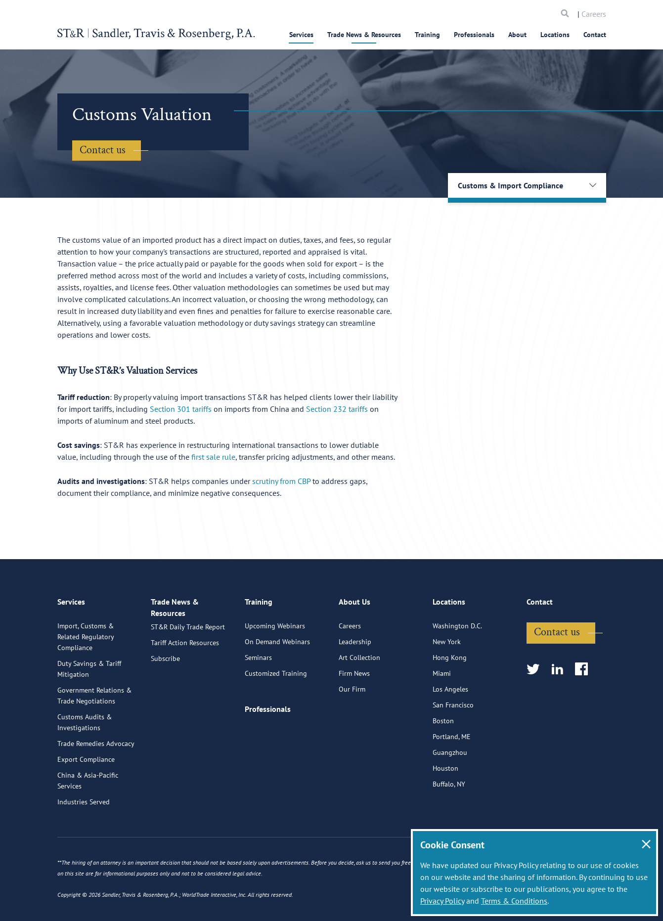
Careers (593, 14)
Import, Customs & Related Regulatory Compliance (85, 678)
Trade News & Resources (364, 34)
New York (447, 683)
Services (301, 34)
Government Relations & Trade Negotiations (94, 737)
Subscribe (165, 709)
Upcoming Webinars (275, 667)
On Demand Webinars (277, 683)
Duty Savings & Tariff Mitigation (89, 711)
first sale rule (213, 457)
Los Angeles (450, 731)
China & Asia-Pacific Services (87, 823)
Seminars (258, 699)
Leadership (355, 683)
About (517, 34)
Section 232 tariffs (337, 409)
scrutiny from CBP (281, 481)
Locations (555, 34)
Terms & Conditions (514, 901)
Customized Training (276, 715)
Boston (443, 762)
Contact (594, 34)
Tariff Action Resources (185, 693)
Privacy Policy (442, 901)
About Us (354, 648)
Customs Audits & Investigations (84, 764)
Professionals (474, 34)
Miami (442, 715)
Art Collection (359, 699)
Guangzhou (450, 794)
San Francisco (453, 747)
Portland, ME (452, 778)
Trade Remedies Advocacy (95, 785)
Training (427, 34)
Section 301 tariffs (181, 409)
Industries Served (83, 843)
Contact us (103, 150)
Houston (445, 810)
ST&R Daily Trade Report (188, 677)
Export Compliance (86, 801)
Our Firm (352, 731)
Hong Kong (450, 699)
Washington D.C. (457, 667)
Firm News (354, 715)
